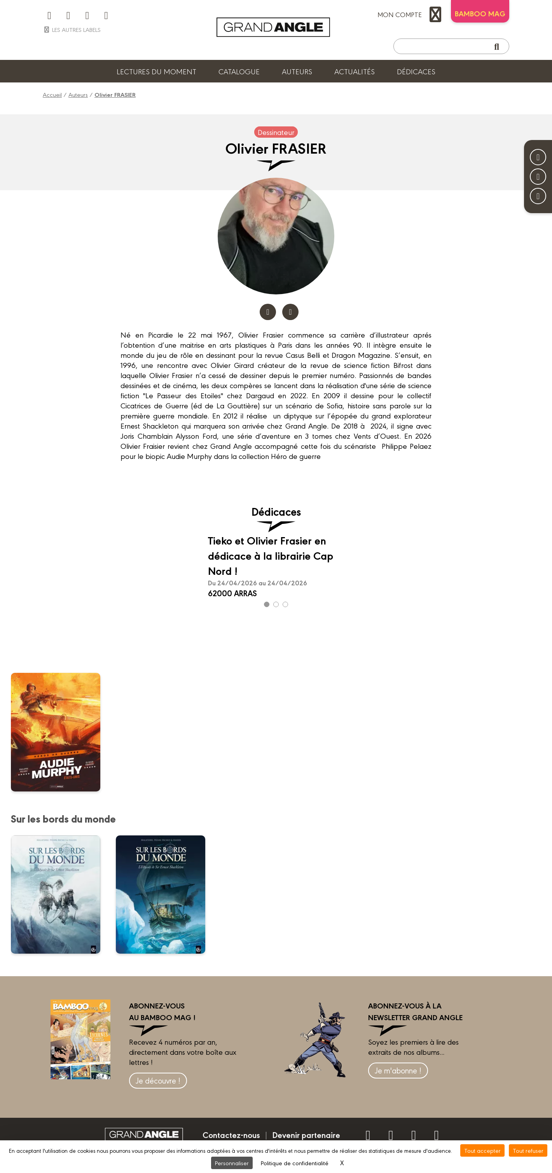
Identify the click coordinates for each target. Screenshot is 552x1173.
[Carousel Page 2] (276, 604)
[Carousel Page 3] (285, 604)
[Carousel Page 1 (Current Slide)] (266, 604)
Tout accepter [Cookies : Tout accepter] (482, 1150)
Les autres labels (72, 29)
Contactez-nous (231, 1134)
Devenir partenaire (306, 1134)
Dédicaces (416, 71)
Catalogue (239, 71)
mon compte (411, 14)
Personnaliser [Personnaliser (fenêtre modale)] (232, 1163)
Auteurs (297, 71)
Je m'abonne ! (398, 1070)
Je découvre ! (158, 1080)
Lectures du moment (156, 71)
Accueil (52, 94)
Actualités (354, 71)
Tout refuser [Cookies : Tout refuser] (528, 1150)
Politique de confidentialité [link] (294, 1163)
